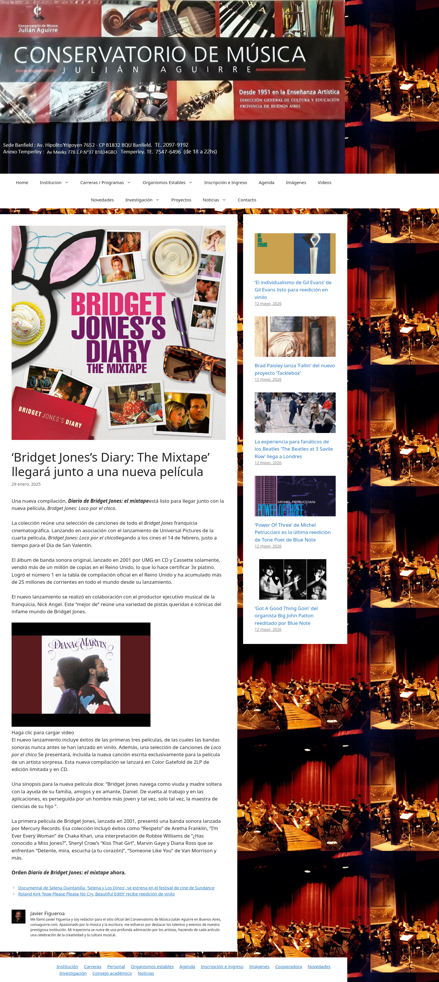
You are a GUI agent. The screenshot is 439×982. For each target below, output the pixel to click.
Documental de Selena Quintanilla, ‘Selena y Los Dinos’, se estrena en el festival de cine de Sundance (116, 888)
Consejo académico (112, 973)
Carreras (92, 966)
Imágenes (296, 182)
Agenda (266, 182)
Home (22, 182)
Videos (324, 182)
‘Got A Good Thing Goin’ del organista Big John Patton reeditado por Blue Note (286, 615)
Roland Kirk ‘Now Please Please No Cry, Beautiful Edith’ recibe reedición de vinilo (96, 894)
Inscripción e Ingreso (225, 182)
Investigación (145, 199)
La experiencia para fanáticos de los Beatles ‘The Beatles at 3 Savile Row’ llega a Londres (294, 449)
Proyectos (181, 200)
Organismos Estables (171, 182)
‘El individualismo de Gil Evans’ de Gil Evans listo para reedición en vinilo (293, 289)
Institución (67, 966)
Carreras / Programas (108, 182)
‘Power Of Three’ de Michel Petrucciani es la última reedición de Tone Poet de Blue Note (293, 532)
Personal (116, 966)
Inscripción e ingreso (222, 966)
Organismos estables (152, 966)
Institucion (57, 182)
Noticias (217, 199)
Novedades (102, 200)
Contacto (247, 200)
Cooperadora (288, 966)
